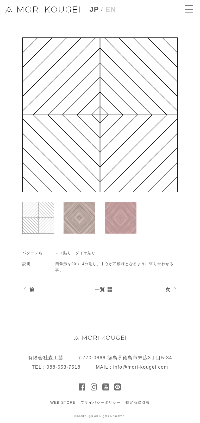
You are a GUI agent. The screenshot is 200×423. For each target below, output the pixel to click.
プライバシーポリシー (100, 402)
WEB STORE (63, 402)
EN (110, 9)
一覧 (100, 289)
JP (94, 9)
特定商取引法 (138, 402)
